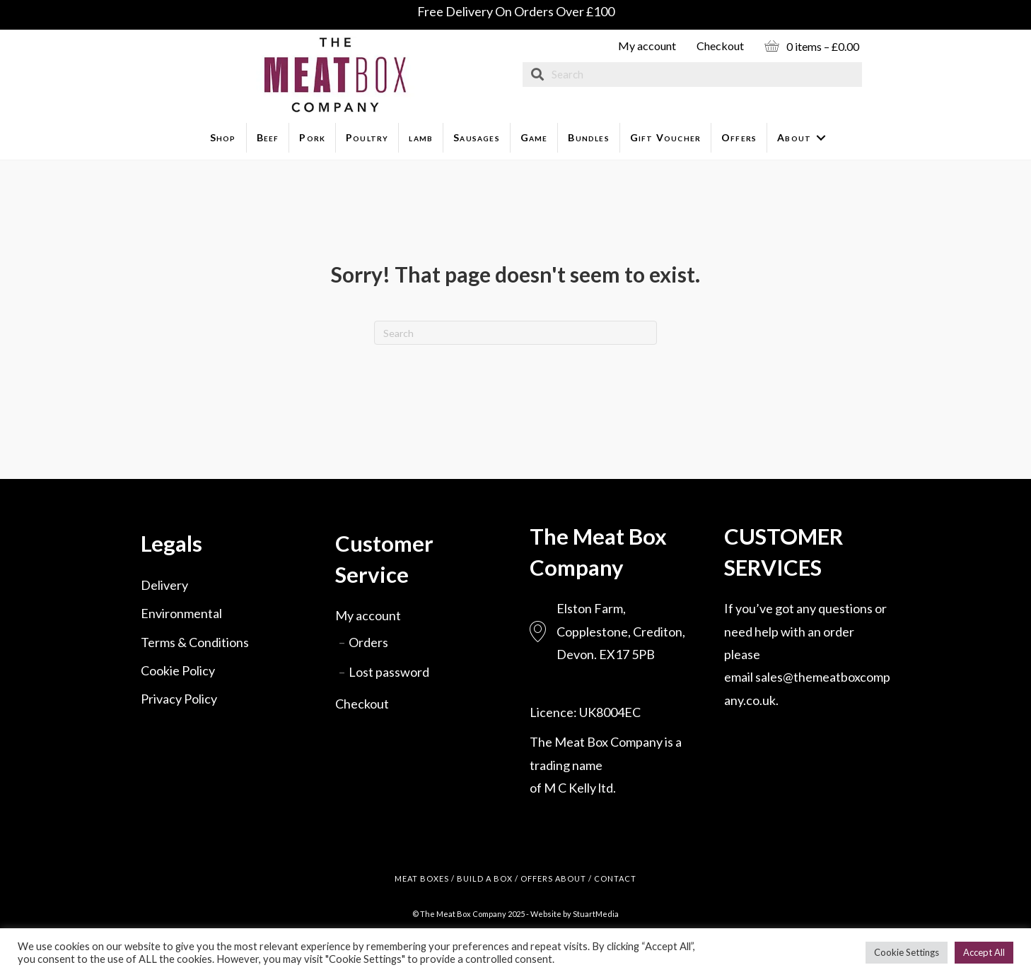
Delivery (164, 585)
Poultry (367, 137)
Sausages (476, 137)
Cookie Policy (178, 670)
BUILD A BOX (485, 878)
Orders (368, 642)
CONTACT (615, 878)
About (794, 137)
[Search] (515, 333)
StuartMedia (596, 913)
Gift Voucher (665, 137)
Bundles (588, 137)
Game (534, 137)
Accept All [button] (984, 952)
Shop (223, 137)
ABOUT (570, 878)
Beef (268, 137)
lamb (421, 137)
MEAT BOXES (422, 878)
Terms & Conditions (195, 642)
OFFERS (536, 878)
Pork (312, 137)
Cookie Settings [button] (906, 952)
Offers (739, 137)
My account (647, 45)
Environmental (181, 613)
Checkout (720, 45)
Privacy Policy (179, 698)
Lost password (389, 672)
